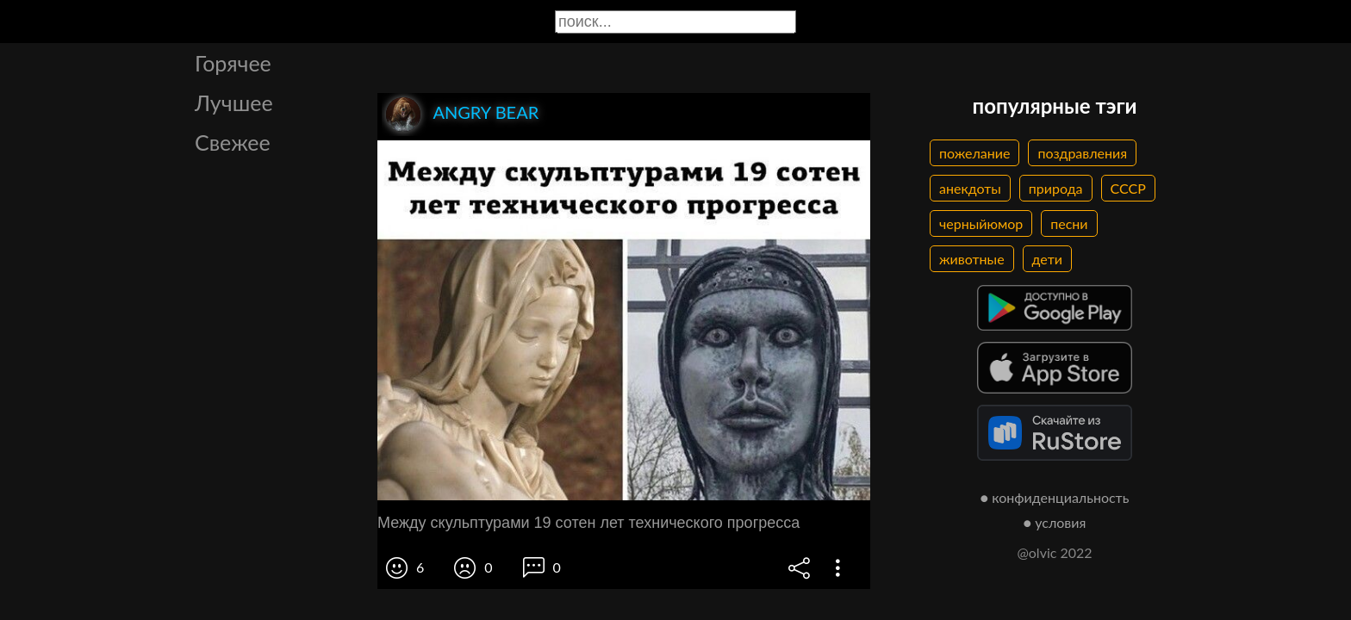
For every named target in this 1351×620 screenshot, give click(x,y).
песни (1068, 223)
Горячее (233, 63)
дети (1047, 259)
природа (1056, 188)
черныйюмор (981, 223)
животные (972, 259)
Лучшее (234, 102)
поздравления (1082, 153)
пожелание (974, 153)
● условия (1055, 522)
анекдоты (970, 188)
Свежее (233, 142)
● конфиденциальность (1055, 497)
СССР (1128, 188)
